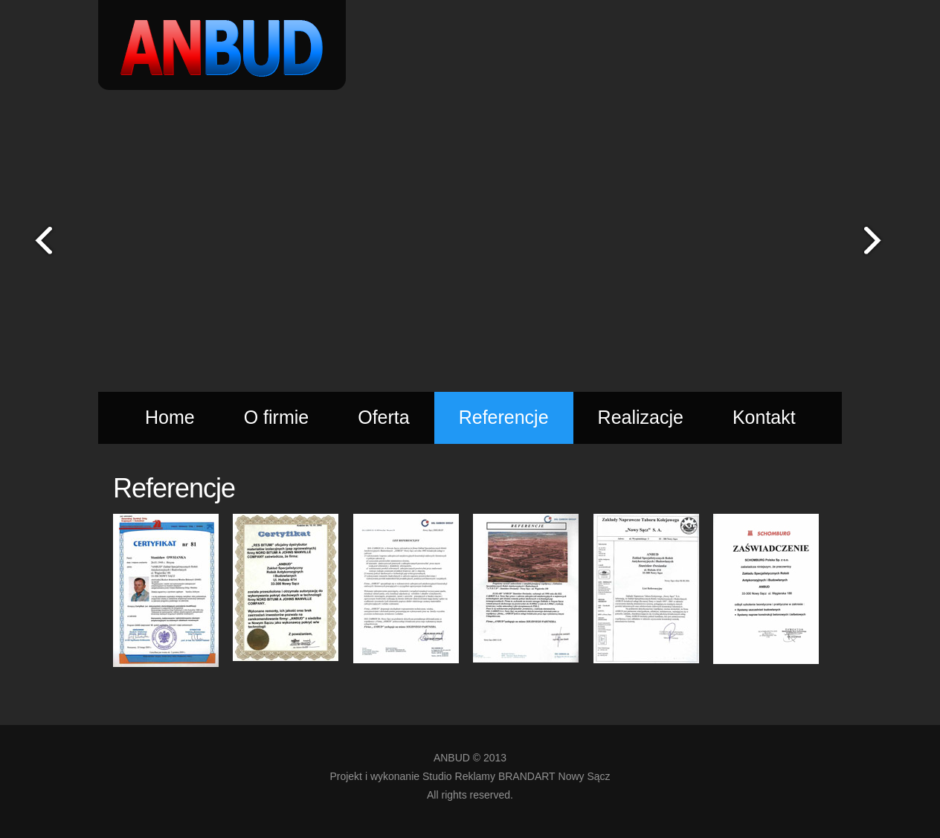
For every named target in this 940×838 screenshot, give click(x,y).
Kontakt (764, 417)
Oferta (383, 417)
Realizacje (640, 417)
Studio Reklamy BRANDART (489, 776)
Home (170, 417)
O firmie (276, 417)
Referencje (504, 417)
